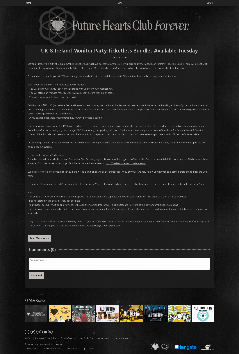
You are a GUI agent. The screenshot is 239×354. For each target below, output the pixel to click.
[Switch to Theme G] (203, 313)
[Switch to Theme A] (60, 313)
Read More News (39, 238)
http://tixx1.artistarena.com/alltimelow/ (126, 164)
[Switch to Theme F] (179, 313)
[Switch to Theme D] (131, 313)
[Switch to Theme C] (107, 313)
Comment (36, 275)
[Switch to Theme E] (155, 313)
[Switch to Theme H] (36, 313)
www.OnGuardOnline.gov (49, 339)
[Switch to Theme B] (83, 313)
